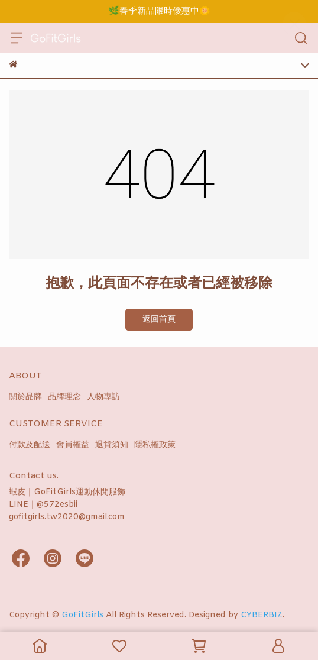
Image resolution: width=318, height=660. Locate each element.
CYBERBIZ (262, 615)
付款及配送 (29, 445)
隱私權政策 (155, 445)
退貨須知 (111, 445)
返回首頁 (159, 319)
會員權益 (72, 445)
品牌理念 (64, 397)
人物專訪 (103, 397)
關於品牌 (25, 397)
